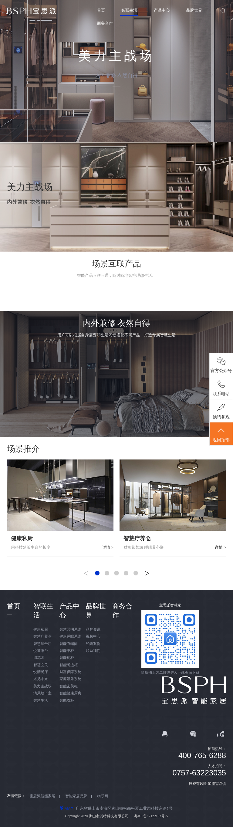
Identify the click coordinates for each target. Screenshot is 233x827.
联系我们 (93, 651)
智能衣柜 (66, 701)
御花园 (38, 658)
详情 (107, 547)
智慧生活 (40, 701)
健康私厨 (22, 538)
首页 (101, 10)
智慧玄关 (40, 665)
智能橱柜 (66, 658)
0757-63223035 (199, 772)
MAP (66, 808)
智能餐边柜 (68, 665)
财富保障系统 (70, 672)
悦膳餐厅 (40, 672)
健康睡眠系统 (70, 637)
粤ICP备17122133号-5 (151, 816)
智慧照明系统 (70, 630)
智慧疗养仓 (137, 538)
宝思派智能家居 (42, 796)
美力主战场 (42, 686)
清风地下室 (42, 693)
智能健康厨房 (70, 693)
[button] (97, 573)
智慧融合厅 (42, 644)
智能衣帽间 (68, 644)
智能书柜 (66, 651)
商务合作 (105, 23)
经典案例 (93, 644)
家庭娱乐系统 (70, 679)
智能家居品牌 (76, 796)
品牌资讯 (93, 630)
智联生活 (129, 10)
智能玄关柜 (68, 686)
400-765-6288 (202, 755)
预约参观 (221, 418)
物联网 (102, 796)
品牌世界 (194, 10)
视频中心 (93, 637)
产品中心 (162, 10)
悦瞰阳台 (40, 651)
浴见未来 (40, 679)
